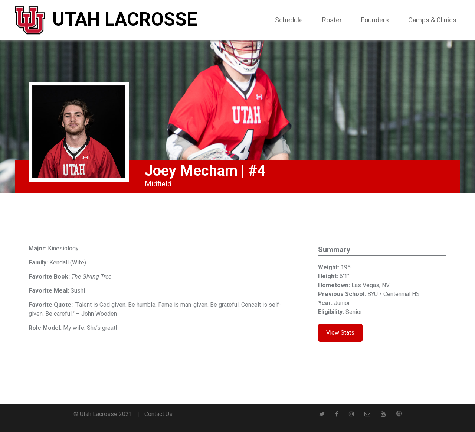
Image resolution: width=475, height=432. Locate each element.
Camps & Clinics (432, 20)
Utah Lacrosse (124, 19)
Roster (332, 20)
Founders (375, 20)
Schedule (289, 20)
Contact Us (158, 414)
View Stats (340, 332)
